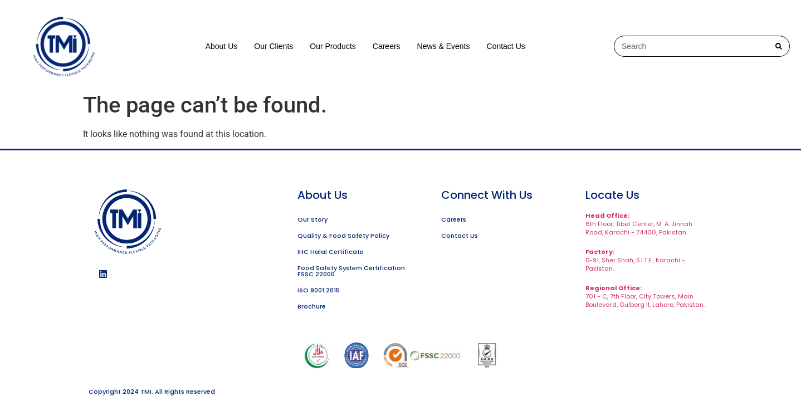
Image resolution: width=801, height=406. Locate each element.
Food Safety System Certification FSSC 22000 (351, 270)
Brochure (311, 306)
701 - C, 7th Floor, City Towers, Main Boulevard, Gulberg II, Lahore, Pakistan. (645, 296)
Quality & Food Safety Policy (343, 235)
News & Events (443, 46)
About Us (222, 46)
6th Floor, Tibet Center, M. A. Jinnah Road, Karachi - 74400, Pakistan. (638, 224)
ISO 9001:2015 (318, 290)
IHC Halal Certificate (330, 251)
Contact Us (506, 46)
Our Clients (273, 46)
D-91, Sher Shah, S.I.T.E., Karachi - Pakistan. (635, 260)
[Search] (778, 46)
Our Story (312, 219)
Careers (386, 46)
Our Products (332, 46)
